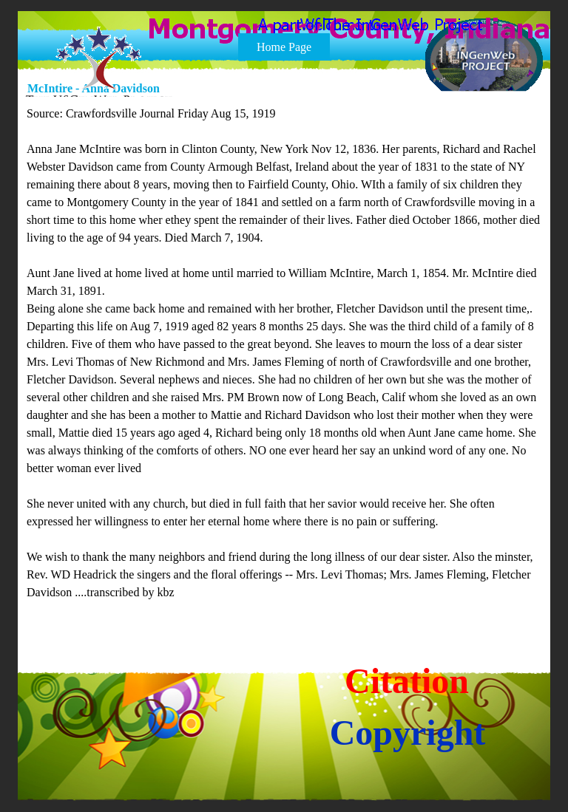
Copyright (408, 732)
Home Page (284, 47)
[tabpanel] (285, 362)
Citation (407, 680)
